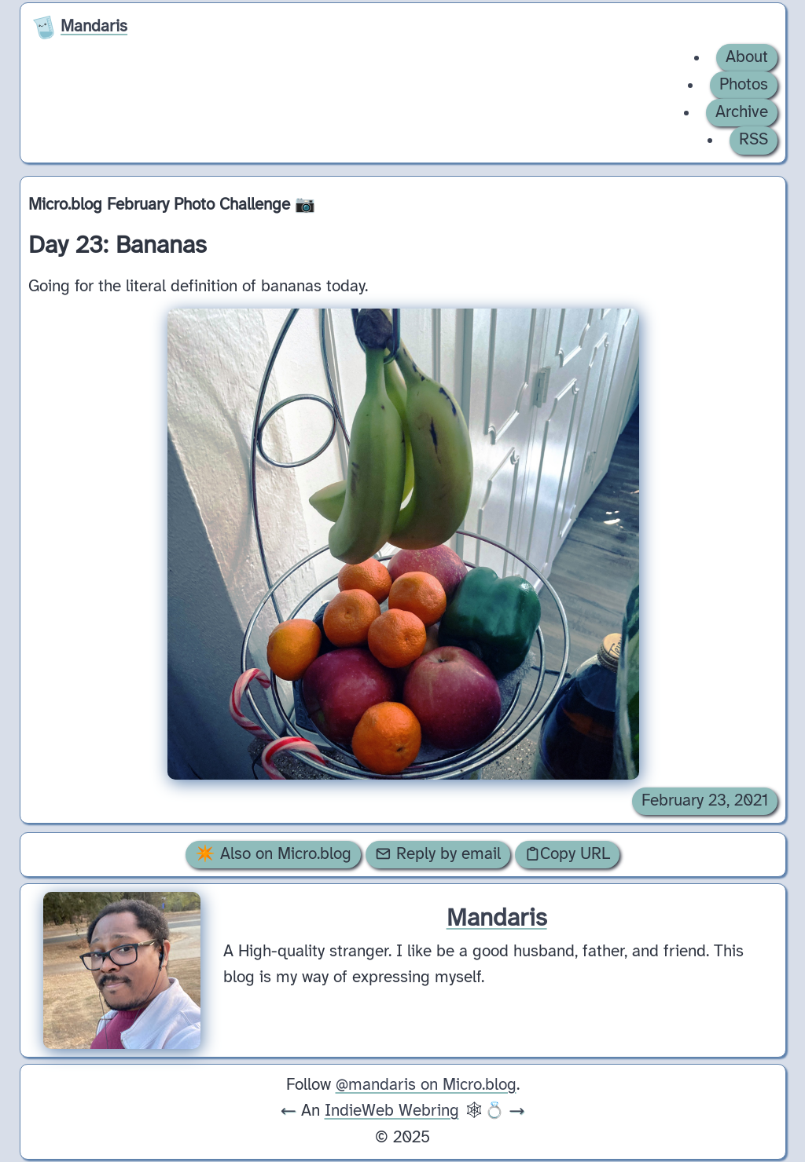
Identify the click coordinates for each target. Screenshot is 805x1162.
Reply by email (438, 854)
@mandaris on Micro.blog (426, 1085)
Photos (743, 84)
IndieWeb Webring (392, 1111)
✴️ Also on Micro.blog (273, 854)
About (747, 57)
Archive (741, 112)
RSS (753, 139)
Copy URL (567, 854)
